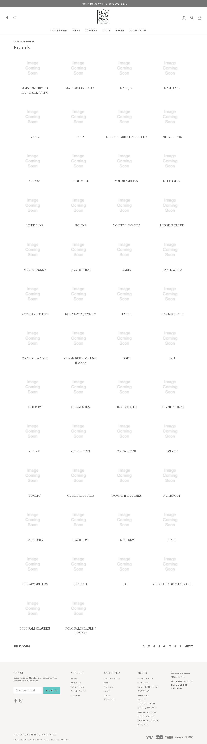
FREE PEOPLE (145, 678)
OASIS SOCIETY (172, 314)
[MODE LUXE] (35, 205)
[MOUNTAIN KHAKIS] (126, 205)
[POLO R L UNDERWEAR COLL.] (172, 564)
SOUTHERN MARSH (148, 687)
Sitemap (75, 695)
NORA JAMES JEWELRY (80, 314)
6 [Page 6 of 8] (164, 646)
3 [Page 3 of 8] (149, 646)
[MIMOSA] (35, 161)
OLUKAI (34, 451)
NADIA (126, 270)
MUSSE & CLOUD (172, 225)
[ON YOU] (172, 431)
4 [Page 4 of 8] (154, 646)
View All (142, 724)
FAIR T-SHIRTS (59, 30)
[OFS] (172, 338)
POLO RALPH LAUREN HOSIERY (80, 630)
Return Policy (78, 687)
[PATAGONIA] (35, 520)
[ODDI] (126, 338)
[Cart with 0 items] (199, 17)
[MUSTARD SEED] (35, 249)
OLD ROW (35, 407)
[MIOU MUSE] (80, 161)
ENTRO (141, 699)
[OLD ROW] (35, 387)
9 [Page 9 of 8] (180, 646)
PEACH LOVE (81, 540)
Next (189, 646)
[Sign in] (184, 17)
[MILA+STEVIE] (172, 117)
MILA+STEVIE (172, 137)
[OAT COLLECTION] (35, 338)
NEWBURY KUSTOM (34, 314)
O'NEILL (126, 314)
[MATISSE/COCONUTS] (80, 68)
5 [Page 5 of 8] (159, 646)
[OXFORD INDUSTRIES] (126, 475)
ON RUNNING (80, 451)
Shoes (120, 30)
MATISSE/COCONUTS (81, 88)
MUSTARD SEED (35, 270)
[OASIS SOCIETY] (172, 294)
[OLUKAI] (35, 431)
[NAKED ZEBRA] (172, 249)
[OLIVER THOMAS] (172, 387)
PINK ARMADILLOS (35, 584)
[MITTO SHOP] (172, 161)
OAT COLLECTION (35, 358)
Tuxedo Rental (78, 691)
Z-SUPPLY (142, 682)
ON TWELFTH (126, 451)
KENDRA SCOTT (146, 716)
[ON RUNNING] (80, 431)
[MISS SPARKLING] (126, 161)
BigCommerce (62, 740)
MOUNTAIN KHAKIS (126, 225)
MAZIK (34, 137)
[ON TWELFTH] (126, 431)
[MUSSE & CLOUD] (172, 205)
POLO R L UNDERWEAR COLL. (172, 584)
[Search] (192, 17)
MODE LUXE (34, 225)
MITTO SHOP (172, 181)
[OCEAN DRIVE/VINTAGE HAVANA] (80, 338)
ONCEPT (35, 495)
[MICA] (80, 117)
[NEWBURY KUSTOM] (35, 294)
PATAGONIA (35, 540)
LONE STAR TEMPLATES (32, 740)
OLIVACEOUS (80, 407)
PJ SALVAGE (81, 584)
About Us (76, 682)
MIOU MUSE (80, 181)
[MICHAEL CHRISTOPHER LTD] (126, 117)
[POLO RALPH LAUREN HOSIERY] (80, 608)
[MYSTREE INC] (80, 249)
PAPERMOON (172, 495)
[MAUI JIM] (126, 68)
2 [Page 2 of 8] (144, 646)
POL (126, 584)
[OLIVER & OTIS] (126, 387)
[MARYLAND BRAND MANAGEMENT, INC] (35, 68)
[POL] (126, 564)
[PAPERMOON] (172, 475)
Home (74, 678)
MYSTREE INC (80, 270)
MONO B (81, 225)
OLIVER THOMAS (172, 407)
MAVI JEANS (172, 88)
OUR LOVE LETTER (80, 495)
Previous (22, 646)
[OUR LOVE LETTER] (80, 475)
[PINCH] (172, 520)
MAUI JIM (126, 88)
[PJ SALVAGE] (80, 564)
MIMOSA (35, 181)
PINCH (172, 540)
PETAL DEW (126, 540)
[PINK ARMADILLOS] (35, 564)
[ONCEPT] (35, 475)
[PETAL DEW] (126, 520)
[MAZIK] (35, 117)
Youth (106, 30)
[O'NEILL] (126, 294)
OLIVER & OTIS (126, 407)
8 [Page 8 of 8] (175, 646)
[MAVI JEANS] (172, 68)
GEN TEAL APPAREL (148, 720)
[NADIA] (126, 249)
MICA (80, 137)
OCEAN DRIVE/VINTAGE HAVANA (80, 360)
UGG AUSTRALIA (146, 712)
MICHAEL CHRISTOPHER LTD (126, 137)
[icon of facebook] (7, 17)
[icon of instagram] (14, 17)
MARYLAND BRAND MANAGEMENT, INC (34, 90)
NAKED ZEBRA (172, 270)
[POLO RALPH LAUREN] (35, 608)
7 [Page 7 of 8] (170, 646)
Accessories (137, 30)
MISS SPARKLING (126, 181)
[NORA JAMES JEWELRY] (80, 294)
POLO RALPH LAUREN (35, 628)
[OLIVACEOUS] (80, 387)
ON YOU (172, 451)
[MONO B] (80, 205)
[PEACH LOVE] (80, 520)
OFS (172, 358)
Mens (76, 30)
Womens (91, 30)
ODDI (126, 358)
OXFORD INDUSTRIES (126, 495)
